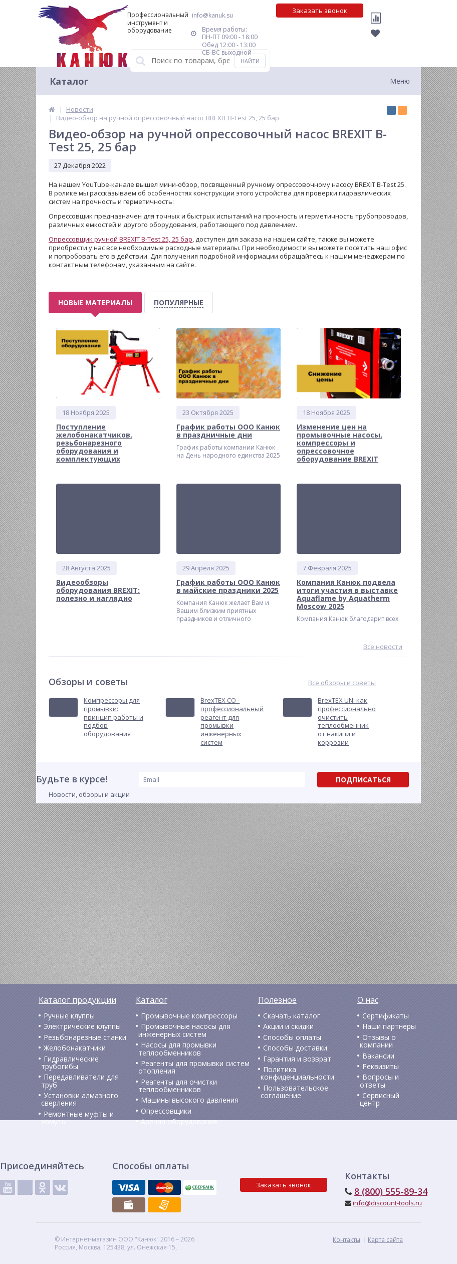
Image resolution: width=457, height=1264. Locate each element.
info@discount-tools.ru (387, 1202)
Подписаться (363, 779)
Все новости (382, 647)
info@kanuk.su (212, 15)
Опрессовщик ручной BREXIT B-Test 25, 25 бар (120, 239)
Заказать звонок (319, 10)
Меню (400, 81)
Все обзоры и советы (342, 683)
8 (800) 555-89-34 (390, 1191)
